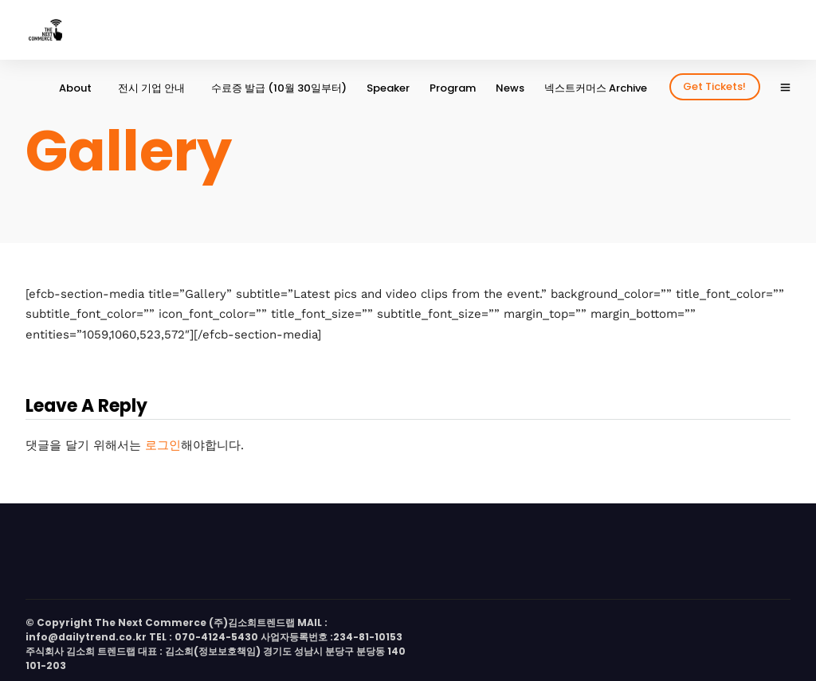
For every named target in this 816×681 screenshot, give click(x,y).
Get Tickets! (714, 86)
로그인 (163, 445)
